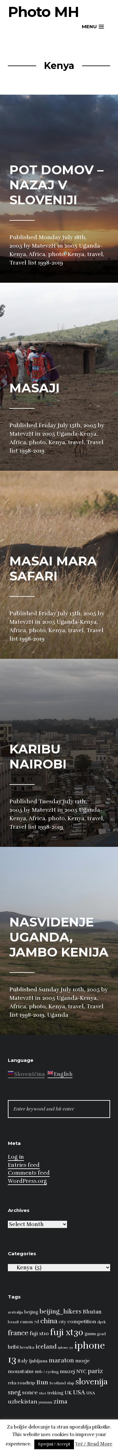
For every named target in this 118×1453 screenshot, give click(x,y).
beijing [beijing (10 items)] (31, 1312)
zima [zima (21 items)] (60, 1401)
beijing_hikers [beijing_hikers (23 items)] (60, 1311)
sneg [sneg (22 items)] (14, 1392)
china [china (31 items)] (48, 1321)
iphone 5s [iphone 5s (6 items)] (65, 1347)
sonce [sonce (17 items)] (30, 1392)
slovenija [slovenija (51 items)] (92, 1382)
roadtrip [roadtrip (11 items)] (26, 1383)
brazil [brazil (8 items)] (13, 1321)
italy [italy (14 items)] (23, 1361)
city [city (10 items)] (62, 1321)
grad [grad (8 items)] (101, 1333)
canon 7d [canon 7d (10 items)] (29, 1321)
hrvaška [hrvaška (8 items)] (27, 1347)
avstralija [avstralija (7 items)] (15, 1312)
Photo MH (43, 11)
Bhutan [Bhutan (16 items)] (92, 1312)
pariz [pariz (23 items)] (95, 1371)
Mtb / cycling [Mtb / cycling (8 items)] (47, 1371)
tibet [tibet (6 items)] (42, 1393)
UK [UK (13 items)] (68, 1393)
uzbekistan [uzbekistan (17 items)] (22, 1401)
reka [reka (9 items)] (12, 1383)
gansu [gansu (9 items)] (90, 1333)
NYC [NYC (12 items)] (81, 1371)
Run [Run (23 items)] (42, 1382)
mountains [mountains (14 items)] (21, 1371)
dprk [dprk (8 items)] (101, 1321)
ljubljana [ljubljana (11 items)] (38, 1361)
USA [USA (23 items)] (79, 1392)
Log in (16, 1157)
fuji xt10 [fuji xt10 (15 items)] (39, 1333)
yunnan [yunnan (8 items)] (45, 1402)
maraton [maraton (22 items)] (61, 1360)
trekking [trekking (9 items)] (55, 1393)
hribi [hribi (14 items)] (13, 1347)
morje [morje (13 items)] (82, 1361)
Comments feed (29, 1173)
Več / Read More (94, 1444)
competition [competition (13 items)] (81, 1322)
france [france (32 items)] (18, 1333)
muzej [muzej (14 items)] (67, 1371)
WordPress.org (27, 1181)
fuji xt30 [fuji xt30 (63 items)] (66, 1332)
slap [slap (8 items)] (70, 1383)
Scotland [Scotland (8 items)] (57, 1383)
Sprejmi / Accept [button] (54, 1444)
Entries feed (24, 1165)
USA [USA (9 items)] (90, 1393)
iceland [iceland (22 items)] (46, 1347)
